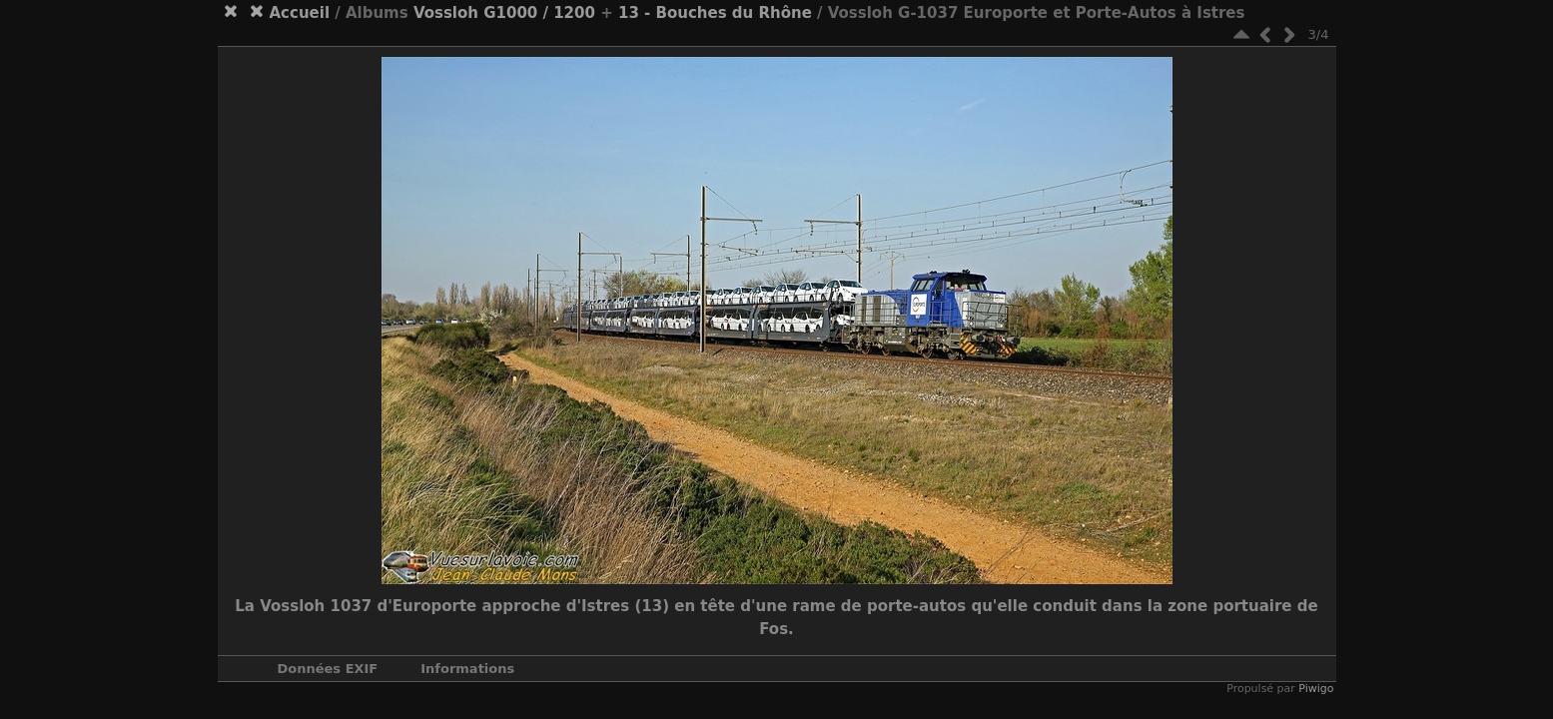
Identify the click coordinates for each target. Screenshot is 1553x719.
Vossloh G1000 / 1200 (504, 13)
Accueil (300, 13)
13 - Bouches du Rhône (715, 13)
